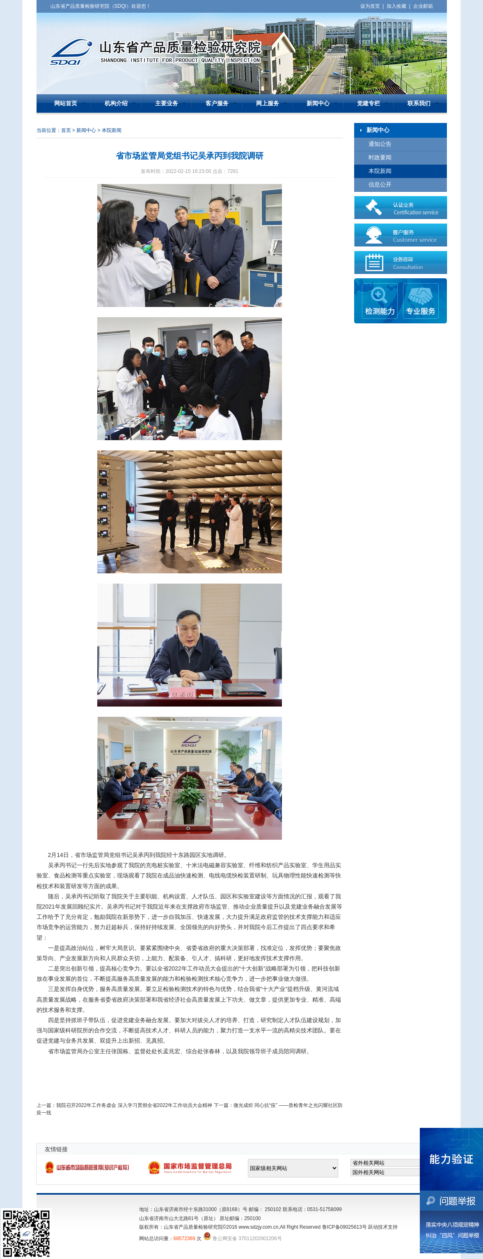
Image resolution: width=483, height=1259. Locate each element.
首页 (66, 130)
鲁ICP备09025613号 (344, 1227)
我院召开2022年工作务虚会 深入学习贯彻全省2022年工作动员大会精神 (134, 1105)
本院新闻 (380, 171)
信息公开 (380, 185)
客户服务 (217, 103)
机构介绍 (116, 103)
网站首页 (65, 103)
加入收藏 (396, 6)
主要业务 (166, 103)
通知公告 (380, 144)
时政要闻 (380, 158)
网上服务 (267, 103)
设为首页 (370, 6)
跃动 (373, 1227)
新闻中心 (318, 103)
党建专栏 (368, 103)
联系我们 (418, 103)
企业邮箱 (423, 6)
